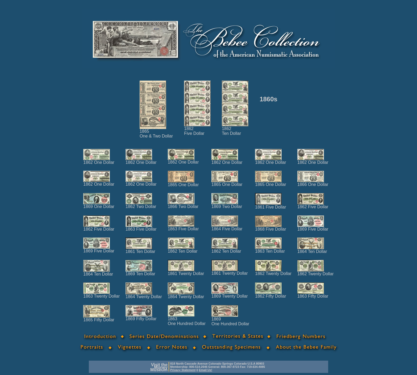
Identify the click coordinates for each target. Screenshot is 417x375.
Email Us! (205, 370)
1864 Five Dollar (227, 227)
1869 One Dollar (98, 205)
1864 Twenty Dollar (144, 295)
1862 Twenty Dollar (273, 272)
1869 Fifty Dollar (141, 317)
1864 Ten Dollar (312, 249)
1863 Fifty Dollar (312, 294)
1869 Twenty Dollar (229, 294)
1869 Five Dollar (312, 227)
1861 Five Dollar (270, 205)
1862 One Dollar (98, 160)
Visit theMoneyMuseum (159, 367)
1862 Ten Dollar (183, 249)
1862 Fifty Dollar (270, 294)
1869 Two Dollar (226, 205)
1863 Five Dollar (141, 227)
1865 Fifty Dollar (98, 318)
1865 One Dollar (183, 183)
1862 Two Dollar (141, 205)
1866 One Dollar (312, 182)
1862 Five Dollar (312, 205)
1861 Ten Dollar (140, 249)
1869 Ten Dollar (140, 272)
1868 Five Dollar (270, 227)
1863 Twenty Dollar (101, 294)
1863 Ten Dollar (270, 249)
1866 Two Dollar (183, 205)
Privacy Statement (182, 370)
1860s (268, 99)
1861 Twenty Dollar (186, 272)
